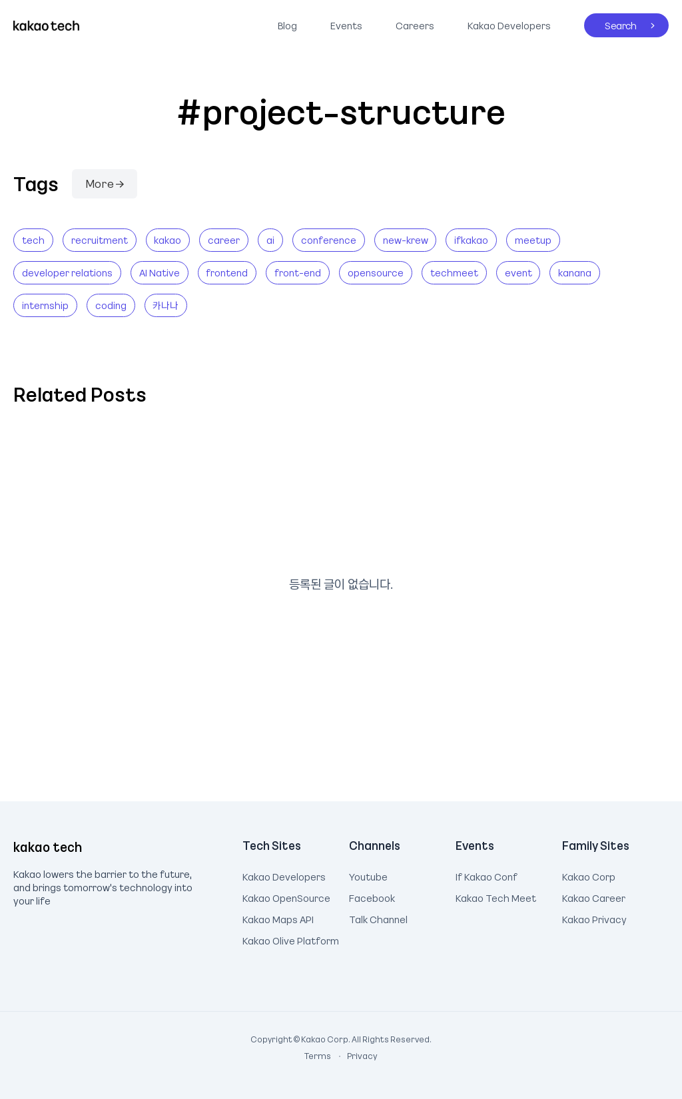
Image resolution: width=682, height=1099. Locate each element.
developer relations (67, 272)
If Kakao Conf (486, 875)
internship (45, 305)
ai (270, 239)
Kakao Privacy (594, 918)
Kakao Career (593, 897)
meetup (533, 239)
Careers (415, 25)
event (518, 272)
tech (33, 239)
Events (346, 25)
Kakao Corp (588, 875)
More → (104, 183)
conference (328, 239)
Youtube (368, 875)
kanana (574, 272)
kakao (167, 239)
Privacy (355, 1056)
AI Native (159, 272)
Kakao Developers (506, 22)
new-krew (405, 239)
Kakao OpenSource (286, 897)
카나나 (165, 305)
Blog (287, 25)
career (224, 239)
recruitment (99, 239)
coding (111, 305)
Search (610, 22)
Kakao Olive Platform (290, 939)
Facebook (372, 897)
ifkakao (471, 239)
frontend (227, 272)
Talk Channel (378, 918)
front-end (297, 272)
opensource (376, 272)
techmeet (454, 272)
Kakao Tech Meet (496, 897)
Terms (318, 1056)
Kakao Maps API (278, 918)
